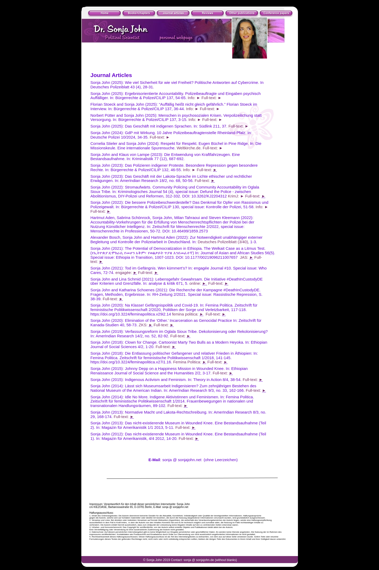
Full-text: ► (212, 97)
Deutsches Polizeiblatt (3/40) (223, 242)
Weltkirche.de (189, 148)
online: (196, 283)
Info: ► (194, 97)
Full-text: (205, 169)
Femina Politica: (187, 362)
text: (95, 261)
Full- (258, 257)
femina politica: (186, 314)
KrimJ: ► (236, 196)
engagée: (124, 272)
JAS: (244, 257)
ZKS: (144, 325)
